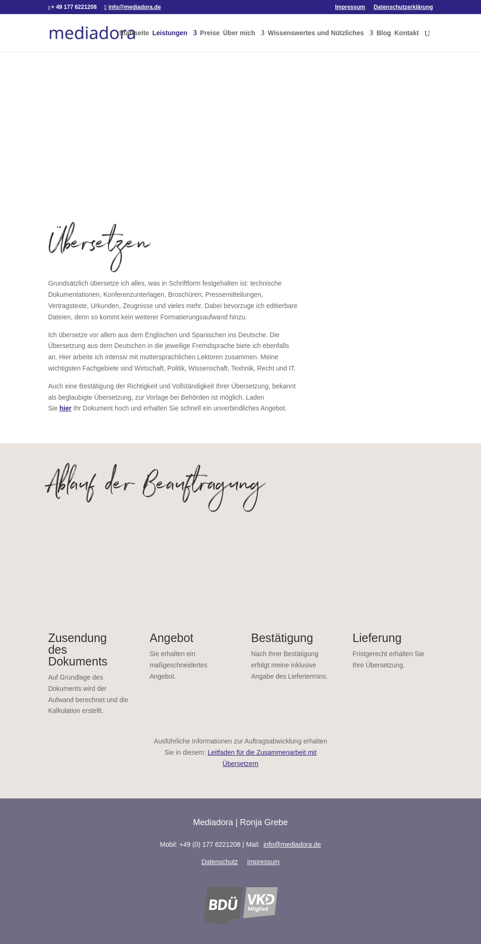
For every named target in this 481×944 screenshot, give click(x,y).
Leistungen (169, 33)
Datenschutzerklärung (403, 7)
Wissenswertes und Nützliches (316, 33)
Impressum (350, 7)
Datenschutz (220, 862)
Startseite (134, 33)
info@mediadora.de (292, 844)
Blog (383, 33)
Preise (210, 33)
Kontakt (406, 33)
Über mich (239, 33)
